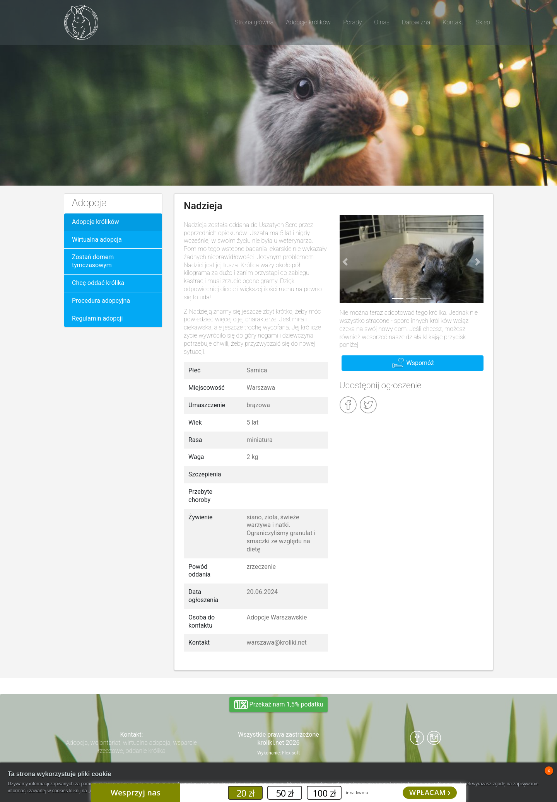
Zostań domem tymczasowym (93, 261)
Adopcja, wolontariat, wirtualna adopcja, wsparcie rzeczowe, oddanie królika (131, 746)
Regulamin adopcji (97, 318)
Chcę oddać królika (98, 283)
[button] (345, 262)
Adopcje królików (95, 221)
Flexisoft (291, 753)
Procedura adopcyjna (101, 300)
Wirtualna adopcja (97, 239)
